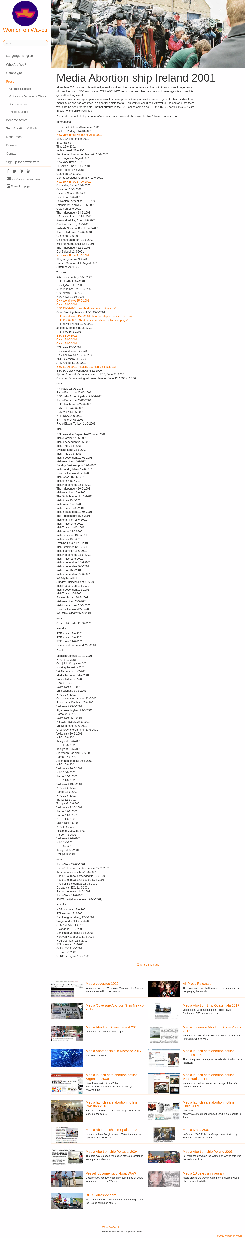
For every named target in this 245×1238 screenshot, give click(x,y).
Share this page (18, 186)
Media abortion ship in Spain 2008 (111, 1130)
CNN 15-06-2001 (66, 304)
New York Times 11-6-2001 (72, 255)
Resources (14, 137)
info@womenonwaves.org (23, 179)
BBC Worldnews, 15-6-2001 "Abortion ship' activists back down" (95, 316)
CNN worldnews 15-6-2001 (72, 300)
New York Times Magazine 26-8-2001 (79, 134)
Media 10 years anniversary (204, 1173)
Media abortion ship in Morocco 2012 (114, 1051)
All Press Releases (20, 88)
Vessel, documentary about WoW (111, 1173)
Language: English (19, 56)
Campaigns (14, 73)
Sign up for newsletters (22, 162)
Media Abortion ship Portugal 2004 (112, 1151)
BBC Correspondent (101, 1195)
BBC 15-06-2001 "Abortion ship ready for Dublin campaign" (92, 320)
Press (10, 81)
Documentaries (18, 104)
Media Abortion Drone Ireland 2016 (112, 1027)
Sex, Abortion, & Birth (21, 128)
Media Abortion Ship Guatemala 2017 (211, 1005)
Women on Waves (25, 17)
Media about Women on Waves (27, 96)
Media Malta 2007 (196, 1130)
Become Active (17, 120)
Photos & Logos (18, 111)
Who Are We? (16, 64)
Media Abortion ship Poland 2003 (208, 1151)
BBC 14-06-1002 (66, 335)
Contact (11, 153)
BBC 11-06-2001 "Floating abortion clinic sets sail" (86, 366)
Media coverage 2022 (102, 983)
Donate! (11, 145)
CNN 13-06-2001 (66, 339)
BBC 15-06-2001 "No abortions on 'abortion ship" (86, 308)
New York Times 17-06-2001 (73, 181)
